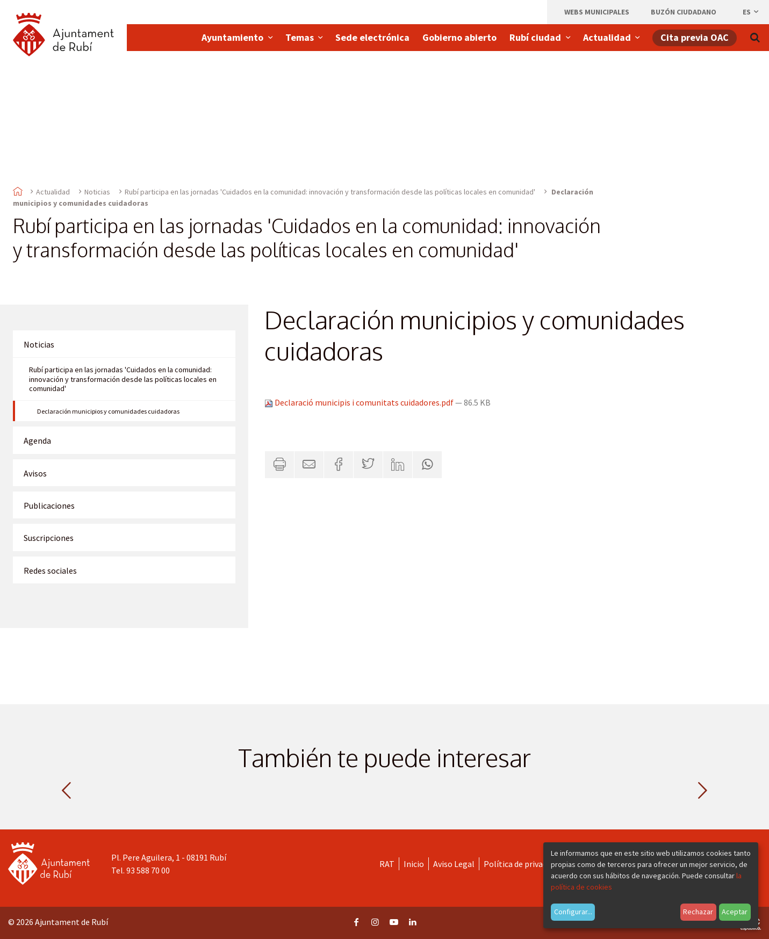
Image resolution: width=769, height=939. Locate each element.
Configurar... (573, 911)
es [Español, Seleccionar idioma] (751, 12)
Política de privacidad (523, 863)
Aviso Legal (454, 863)
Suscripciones (49, 537)
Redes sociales (50, 570)
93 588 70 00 (148, 870)
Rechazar (698, 911)
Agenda (37, 440)
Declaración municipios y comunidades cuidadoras (108, 411)
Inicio (414, 863)
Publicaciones (49, 505)
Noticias (97, 192)
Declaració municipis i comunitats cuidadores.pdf (359, 402)
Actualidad (53, 192)
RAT (386, 863)
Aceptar (735, 911)
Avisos (35, 473)
